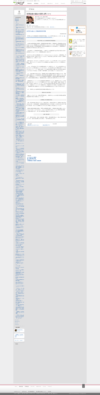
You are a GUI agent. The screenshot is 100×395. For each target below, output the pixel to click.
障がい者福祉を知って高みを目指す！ (20, 303)
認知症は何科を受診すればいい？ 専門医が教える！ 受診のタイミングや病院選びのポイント (20, 199)
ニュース (17, 23)
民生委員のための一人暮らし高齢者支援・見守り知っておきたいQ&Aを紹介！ (20, 85)
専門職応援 (17, 20)
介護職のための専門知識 (20, 242)
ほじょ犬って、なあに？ (19, 340)
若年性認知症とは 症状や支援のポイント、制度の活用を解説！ (20, 92)
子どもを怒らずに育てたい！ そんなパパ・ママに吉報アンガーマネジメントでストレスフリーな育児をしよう (20, 162)
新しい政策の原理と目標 (31, 158)
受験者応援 (17, 19)
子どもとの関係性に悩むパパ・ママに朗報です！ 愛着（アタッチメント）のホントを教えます (20, 124)
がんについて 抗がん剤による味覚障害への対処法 (20, 119)
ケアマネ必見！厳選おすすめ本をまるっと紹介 (20, 247)
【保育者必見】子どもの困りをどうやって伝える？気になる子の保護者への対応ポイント (20, 151)
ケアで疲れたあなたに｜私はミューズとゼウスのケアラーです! (20, 44)
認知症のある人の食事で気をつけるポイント (20, 237)
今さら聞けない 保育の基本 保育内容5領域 (20, 81)
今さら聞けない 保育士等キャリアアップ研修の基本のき (20, 96)
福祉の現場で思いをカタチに (20, 32)
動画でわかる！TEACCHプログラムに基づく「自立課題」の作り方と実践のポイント (20, 61)
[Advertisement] (19, 363)
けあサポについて (78, 1)
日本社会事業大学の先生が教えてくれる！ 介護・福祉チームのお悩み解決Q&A (20, 309)
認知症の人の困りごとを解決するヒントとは (20, 225)
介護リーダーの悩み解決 (20, 148)
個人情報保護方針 (31, 391)
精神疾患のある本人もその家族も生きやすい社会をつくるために (20, 50)
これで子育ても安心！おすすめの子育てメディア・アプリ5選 (20, 171)
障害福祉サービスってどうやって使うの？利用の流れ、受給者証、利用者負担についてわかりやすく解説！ (20, 220)
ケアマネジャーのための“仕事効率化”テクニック (20, 227)
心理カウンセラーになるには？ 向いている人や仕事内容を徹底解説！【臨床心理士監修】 (20, 191)
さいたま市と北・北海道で (31, 157)
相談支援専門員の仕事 (19, 203)
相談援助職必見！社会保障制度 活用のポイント (20, 273)
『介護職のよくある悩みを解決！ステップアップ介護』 (20, 312)
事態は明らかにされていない (33, 125)
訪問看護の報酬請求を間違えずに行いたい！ (20, 113)
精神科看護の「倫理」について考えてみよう (20, 157)
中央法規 (72, 1)
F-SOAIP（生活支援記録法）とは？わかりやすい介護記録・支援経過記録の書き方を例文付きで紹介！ (20, 215)
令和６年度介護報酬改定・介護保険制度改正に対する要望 (20, 231)
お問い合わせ (84, 1)
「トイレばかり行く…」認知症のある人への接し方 (20, 178)
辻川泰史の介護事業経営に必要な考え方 (20, 260)
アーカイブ (17, 324)
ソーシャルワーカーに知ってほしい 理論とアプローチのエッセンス (20, 56)
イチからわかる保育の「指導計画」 (19, 73)
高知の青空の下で (46, 125)
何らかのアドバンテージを (31, 159)
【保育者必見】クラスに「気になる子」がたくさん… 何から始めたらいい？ (20, 140)
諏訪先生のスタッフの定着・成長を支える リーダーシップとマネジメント (20, 255)
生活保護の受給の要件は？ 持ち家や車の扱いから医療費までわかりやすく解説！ (20, 195)
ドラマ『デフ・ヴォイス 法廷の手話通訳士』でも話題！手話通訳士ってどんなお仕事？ (20, 167)
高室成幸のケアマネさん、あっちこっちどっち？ (19, 263)
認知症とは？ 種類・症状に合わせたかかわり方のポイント (20, 240)
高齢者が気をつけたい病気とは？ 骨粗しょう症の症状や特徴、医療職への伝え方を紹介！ (20, 133)
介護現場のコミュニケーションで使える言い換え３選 (20, 89)
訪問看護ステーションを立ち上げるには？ (20, 185)
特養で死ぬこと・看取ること (20, 305)
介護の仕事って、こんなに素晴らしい (20, 299)
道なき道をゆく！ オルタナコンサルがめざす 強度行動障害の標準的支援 (20, 38)
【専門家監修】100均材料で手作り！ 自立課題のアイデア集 (20, 181)
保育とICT (17, 175)
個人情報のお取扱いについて (41, 391)
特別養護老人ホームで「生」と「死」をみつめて (20, 316)
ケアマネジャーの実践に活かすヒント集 (20, 270)
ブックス (44, 386)
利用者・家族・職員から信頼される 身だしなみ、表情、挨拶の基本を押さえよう (20, 128)
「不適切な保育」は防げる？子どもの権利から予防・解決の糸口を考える (20, 104)
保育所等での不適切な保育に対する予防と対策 (20, 155)
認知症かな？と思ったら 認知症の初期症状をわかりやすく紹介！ (20, 70)
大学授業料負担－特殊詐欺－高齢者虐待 (34, 160)
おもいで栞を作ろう (20, 283)
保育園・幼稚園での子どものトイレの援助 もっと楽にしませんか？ (20, 136)
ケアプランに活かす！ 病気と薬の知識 (20, 245)
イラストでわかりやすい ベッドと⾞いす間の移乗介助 (20, 206)
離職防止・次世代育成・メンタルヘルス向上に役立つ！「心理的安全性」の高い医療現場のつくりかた (20, 100)
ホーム (16, 386)
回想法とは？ (18, 202)
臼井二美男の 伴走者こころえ (20, 293)
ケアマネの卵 (18, 265)
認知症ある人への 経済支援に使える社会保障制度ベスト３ (20, 116)
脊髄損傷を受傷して (19, 300)
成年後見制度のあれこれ (20, 34)
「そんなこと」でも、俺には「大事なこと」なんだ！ (20, 290)
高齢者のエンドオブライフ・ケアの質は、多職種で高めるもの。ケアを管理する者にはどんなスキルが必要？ (20, 109)
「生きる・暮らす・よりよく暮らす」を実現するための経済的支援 (20, 234)
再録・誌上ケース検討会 (20, 29)
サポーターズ (17, 321)
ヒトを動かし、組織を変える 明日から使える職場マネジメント (20, 64)
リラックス (17, 320)
